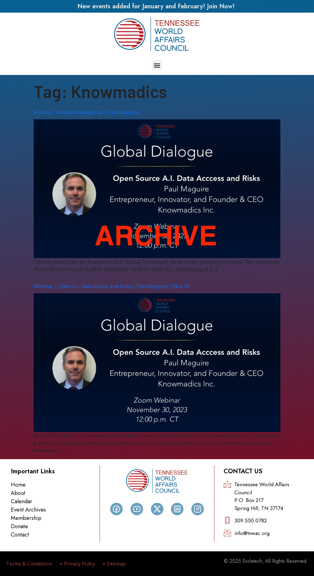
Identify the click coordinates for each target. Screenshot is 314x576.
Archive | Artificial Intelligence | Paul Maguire (86, 112)
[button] (157, 65)
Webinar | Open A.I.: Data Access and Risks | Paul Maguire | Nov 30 (112, 286)
